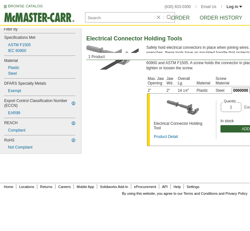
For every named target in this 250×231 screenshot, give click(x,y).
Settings (192, 187)
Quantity (230, 101)
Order (180, 18)
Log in (234, 6)
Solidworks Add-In (114, 187)
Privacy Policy (236, 193)
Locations (26, 187)
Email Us (208, 6)
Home (8, 187)
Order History (221, 18)
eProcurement (145, 187)
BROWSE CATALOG (25, 6)
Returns (46, 187)
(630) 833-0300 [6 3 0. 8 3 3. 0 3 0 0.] (178, 6)
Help (177, 187)
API (165, 187)
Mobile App (85, 187)
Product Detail (166, 136)
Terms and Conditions (201, 193)
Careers (64, 187)
